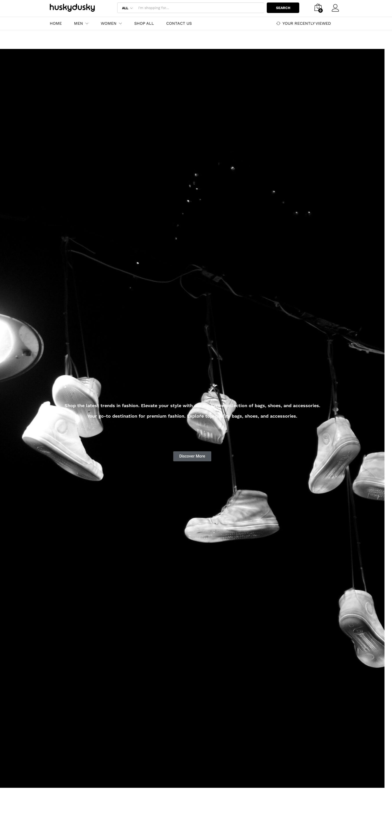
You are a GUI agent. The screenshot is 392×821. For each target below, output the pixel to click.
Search (283, 8)
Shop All (144, 23)
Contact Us (179, 23)
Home (56, 23)
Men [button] (78, 23)
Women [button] (108, 23)
